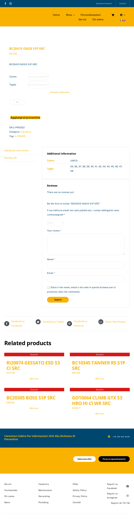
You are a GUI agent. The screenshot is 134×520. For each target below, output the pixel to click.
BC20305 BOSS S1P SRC (30, 398)
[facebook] (5, 3)
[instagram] (10, 3)
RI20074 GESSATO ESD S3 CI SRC (33, 365)
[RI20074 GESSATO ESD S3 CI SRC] (34, 355)
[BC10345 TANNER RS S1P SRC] (100, 355)
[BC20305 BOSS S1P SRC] (34, 390)
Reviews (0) (10, 157)
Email (51, 273)
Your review (54, 230)
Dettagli (35, 379)
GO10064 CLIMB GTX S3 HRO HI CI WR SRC (97, 400)
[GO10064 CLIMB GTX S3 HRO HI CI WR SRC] (100, 390)
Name (51, 259)
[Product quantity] (17, 102)
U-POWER (20, 136)
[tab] (20, 150)
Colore (13, 76)
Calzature (26, 131)
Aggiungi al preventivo (25, 117)
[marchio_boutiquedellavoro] (20, 12)
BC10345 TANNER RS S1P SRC (98, 365)
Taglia (12, 84)
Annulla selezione (59, 92)
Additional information (16, 150)
